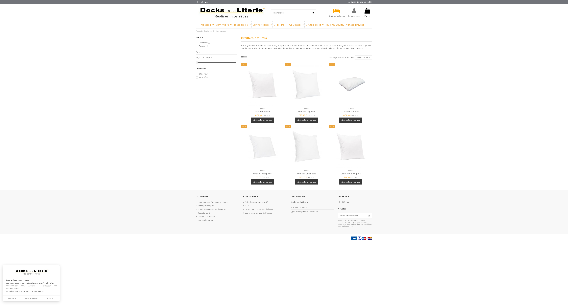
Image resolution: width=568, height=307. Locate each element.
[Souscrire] (369, 215)
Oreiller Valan (262, 111)
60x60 (203, 77)
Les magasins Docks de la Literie (212, 202)
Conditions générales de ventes (212, 209)
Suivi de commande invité (256, 202)
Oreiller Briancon (306, 173)
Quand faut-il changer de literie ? (260, 209)
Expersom (204, 43)
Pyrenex (203, 46)
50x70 (203, 74)
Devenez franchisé (206, 216)
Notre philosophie (206, 206)
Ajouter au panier (262, 120)
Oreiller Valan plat (351, 173)
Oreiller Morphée (262, 173)
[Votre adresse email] (352, 215)
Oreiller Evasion (350, 111)
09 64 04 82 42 (300, 207)
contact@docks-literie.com (306, 211)
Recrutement (204, 213)
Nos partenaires (205, 220)
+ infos (50, 298)
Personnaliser (31, 298)
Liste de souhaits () (359, 2)
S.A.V (247, 206)
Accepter (12, 298)
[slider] (197, 62)
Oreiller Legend (306, 111)
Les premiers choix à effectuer (259, 213)
